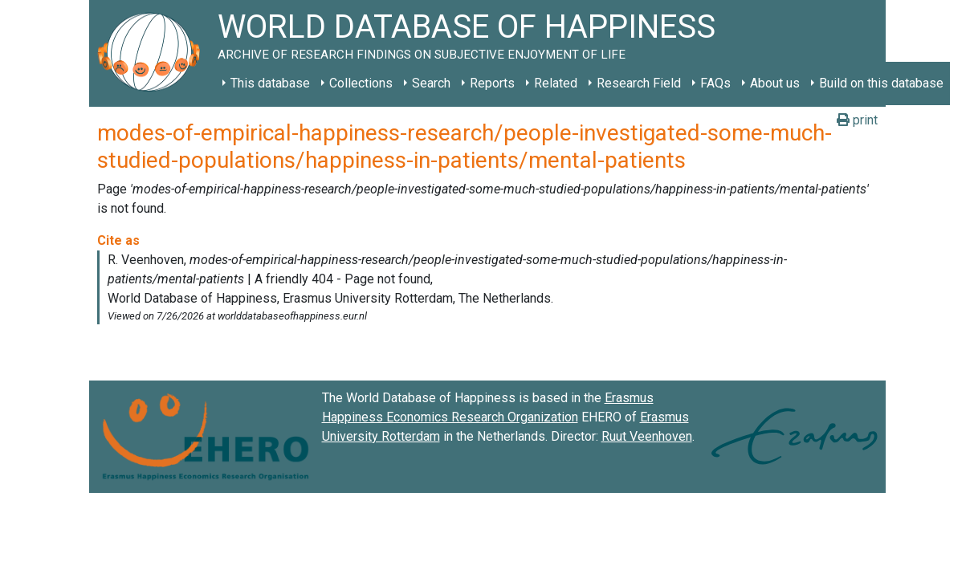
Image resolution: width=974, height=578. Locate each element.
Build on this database (881, 83)
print (857, 120)
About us (775, 83)
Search (431, 83)
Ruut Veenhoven (646, 436)
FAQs (715, 83)
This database (270, 83)
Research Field (639, 83)
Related (555, 83)
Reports (492, 83)
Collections (361, 83)
